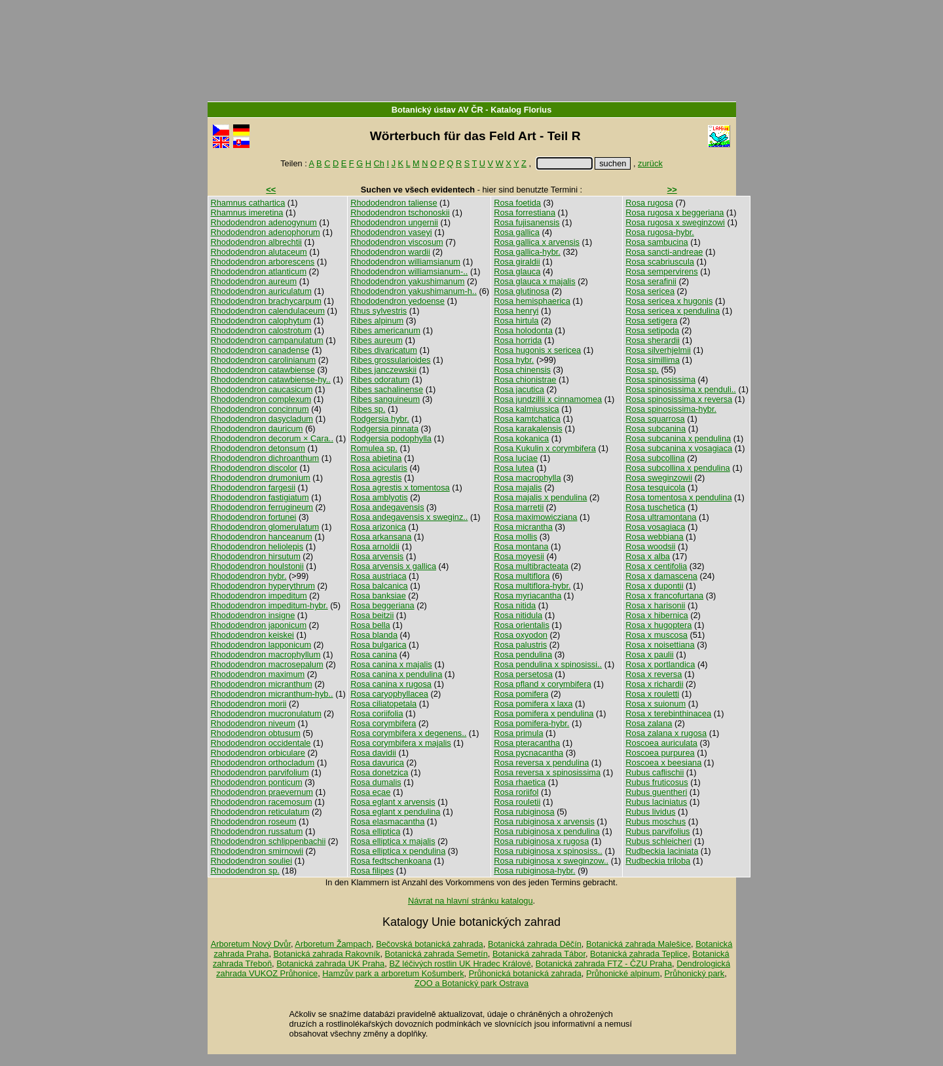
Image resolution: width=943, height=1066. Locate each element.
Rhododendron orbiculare (258, 753)
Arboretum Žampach (333, 944)
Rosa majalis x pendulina (540, 497)
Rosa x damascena (661, 576)
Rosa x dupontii (654, 586)
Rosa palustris (520, 645)
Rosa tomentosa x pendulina (678, 497)
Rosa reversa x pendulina (541, 762)
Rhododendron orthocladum (263, 762)
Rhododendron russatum (257, 831)
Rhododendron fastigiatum (260, 497)
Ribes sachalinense (386, 389)
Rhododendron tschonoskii (400, 212)
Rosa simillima (652, 360)
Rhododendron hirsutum (256, 556)
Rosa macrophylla (527, 478)
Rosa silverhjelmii (658, 350)
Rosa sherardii (652, 340)
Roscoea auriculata (661, 743)
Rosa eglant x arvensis (392, 802)
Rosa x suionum (655, 703)
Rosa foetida (517, 203)
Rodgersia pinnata (384, 428)
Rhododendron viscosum (396, 242)
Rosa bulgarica (378, 645)
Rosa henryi (516, 311)
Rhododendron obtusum (256, 733)
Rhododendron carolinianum (263, 360)
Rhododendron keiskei (252, 635)
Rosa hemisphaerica (532, 301)
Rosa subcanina (655, 428)
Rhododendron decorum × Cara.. (272, 438)
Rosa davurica (377, 762)
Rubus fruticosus (656, 782)
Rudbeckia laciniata (661, 851)
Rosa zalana (648, 723)
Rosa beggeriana (382, 605)
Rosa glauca (517, 271)
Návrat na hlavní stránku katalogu (470, 901)
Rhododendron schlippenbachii (268, 841)
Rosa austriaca (378, 576)
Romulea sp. (374, 448)
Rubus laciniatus (656, 802)
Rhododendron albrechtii (256, 242)
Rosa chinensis (522, 370)
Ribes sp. (367, 409)
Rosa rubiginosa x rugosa (541, 841)
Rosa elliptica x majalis (392, 841)
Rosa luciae (516, 458)
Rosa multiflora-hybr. (532, 586)
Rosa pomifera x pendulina (543, 713)
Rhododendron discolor (254, 468)
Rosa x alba (647, 556)
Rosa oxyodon (520, 635)
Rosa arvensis (376, 556)
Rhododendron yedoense (397, 301)
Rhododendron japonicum (259, 625)
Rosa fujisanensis (526, 222)
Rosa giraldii (517, 261)
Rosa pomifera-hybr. (531, 723)
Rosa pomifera (521, 694)
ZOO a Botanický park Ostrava (471, 983)
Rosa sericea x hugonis (668, 301)
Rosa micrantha (523, 527)
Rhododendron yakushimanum (407, 281)
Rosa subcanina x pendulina (678, 438)
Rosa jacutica (519, 389)
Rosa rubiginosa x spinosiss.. (548, 851)
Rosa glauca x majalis (534, 281)
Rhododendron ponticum (257, 782)
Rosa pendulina (523, 654)
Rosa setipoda (652, 330)
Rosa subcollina (654, 458)
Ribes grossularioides (390, 360)
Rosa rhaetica (519, 782)
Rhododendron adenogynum (264, 222)
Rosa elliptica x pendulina (397, 851)
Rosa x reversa (653, 674)
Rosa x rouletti (652, 694)
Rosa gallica (517, 232)
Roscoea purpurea (659, 753)
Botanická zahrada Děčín (535, 944)
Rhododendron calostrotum (261, 330)
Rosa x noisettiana (659, 645)
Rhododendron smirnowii (257, 851)
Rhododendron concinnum (260, 409)
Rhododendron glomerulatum (265, 527)
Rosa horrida (518, 340)
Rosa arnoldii (374, 546)
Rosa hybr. (514, 360)
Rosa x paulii (649, 654)
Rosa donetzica (379, 772)
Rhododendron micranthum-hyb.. (272, 694)
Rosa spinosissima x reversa (678, 399)
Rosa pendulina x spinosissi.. (548, 664)
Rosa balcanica (379, 586)
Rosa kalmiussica (526, 409)
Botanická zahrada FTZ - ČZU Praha (604, 963)
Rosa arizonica (378, 527)
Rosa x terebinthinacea (668, 713)
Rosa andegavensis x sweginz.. (409, 517)
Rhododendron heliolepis (257, 546)
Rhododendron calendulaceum (268, 311)
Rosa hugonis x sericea (537, 350)
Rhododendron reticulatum (260, 812)
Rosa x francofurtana (664, 595)
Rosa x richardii (654, 684)
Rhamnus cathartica (248, 203)
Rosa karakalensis (528, 428)
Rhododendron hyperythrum (263, 586)
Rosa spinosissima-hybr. (670, 409)
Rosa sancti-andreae (664, 252)
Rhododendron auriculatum (261, 291)
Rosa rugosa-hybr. (659, 232)
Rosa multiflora (521, 576)
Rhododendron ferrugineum (262, 507)
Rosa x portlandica (660, 664)
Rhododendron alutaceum (259, 252)
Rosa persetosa (523, 674)
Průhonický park (695, 973)
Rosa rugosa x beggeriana (674, 212)
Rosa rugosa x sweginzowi (675, 222)
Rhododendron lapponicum (261, 645)
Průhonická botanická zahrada (525, 973)
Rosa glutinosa (521, 291)
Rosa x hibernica (656, 615)
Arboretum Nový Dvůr (251, 944)
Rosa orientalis (521, 625)
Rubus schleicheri (658, 841)
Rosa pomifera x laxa (533, 703)
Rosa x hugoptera (658, 625)
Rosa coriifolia (376, 713)
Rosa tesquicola (655, 487)
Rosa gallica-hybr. (527, 252)
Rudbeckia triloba (657, 861)
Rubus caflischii (654, 772)
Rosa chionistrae (525, 379)
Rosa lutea (514, 468)
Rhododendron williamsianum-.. (409, 271)
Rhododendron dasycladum (262, 419)
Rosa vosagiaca (655, 527)
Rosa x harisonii (655, 605)
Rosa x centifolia (656, 566)
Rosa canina (373, 654)
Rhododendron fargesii (253, 487)
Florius (538, 110)
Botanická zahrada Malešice (638, 944)
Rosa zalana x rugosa (666, 733)
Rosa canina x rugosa (391, 684)
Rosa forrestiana (524, 212)
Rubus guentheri (656, 792)
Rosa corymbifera (383, 723)
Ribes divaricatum (383, 350)
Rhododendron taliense (393, 203)
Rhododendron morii (249, 703)
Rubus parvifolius (657, 831)
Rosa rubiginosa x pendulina (547, 831)
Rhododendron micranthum (261, 684)
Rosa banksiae (378, 595)
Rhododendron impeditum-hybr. (269, 605)
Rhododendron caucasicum (262, 389)
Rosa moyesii (519, 556)
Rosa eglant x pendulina (395, 812)
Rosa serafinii (650, 281)
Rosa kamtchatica (527, 419)
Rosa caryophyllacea (389, 694)
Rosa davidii (373, 753)
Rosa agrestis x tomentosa (400, 487)
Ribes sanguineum (385, 399)
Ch (379, 163)
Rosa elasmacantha (387, 821)
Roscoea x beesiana (663, 762)
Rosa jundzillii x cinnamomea (548, 399)
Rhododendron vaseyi (391, 232)
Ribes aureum (376, 340)
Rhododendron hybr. (249, 576)
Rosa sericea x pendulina (672, 311)
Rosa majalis (518, 487)
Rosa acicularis (378, 468)
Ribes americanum (385, 330)
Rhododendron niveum (253, 723)
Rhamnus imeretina (247, 212)
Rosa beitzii (372, 615)
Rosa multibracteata (531, 566)
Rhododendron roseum (254, 821)
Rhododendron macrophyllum (266, 654)
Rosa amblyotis (378, 497)
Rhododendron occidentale (261, 743)
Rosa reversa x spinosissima (547, 772)
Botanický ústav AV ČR (437, 110)
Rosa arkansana (380, 537)
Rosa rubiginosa (524, 812)
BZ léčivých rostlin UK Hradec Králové (459, 963)
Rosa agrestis (375, 478)
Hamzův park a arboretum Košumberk (393, 973)
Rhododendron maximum (258, 674)
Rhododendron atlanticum (259, 271)
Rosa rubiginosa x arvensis (544, 821)
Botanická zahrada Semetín (436, 954)
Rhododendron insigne (253, 615)
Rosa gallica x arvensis (537, 242)
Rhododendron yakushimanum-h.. (413, 291)
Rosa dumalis (375, 782)
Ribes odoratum (379, 379)
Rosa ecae (370, 792)
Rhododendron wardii (390, 252)
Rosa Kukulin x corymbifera (545, 448)
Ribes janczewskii (383, 370)
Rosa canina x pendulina (396, 674)
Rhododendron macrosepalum (267, 664)
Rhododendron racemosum (261, 802)
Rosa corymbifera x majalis (400, 743)
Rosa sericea (650, 291)
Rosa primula (518, 733)
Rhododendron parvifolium (260, 772)
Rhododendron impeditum (259, 595)
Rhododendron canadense (260, 350)
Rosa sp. (642, 370)
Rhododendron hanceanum (261, 537)
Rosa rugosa (649, 203)
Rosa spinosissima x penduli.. (680, 389)
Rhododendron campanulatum (267, 340)
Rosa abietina (375, 458)
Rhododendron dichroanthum (265, 458)
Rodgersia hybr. (379, 419)
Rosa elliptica (375, 831)
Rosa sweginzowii (658, 478)
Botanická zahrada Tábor (538, 954)
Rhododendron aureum (254, 281)
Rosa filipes (372, 870)
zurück (650, 163)
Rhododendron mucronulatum (266, 713)
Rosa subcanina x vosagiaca (678, 448)
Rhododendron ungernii (394, 222)
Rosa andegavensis (387, 507)
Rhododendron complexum (261, 399)
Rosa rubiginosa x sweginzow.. (551, 861)
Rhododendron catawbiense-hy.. (271, 379)
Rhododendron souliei (252, 861)
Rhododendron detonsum (258, 448)
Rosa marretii (519, 507)
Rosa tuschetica (655, 507)
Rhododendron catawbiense (263, 370)
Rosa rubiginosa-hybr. (534, 870)
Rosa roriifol (516, 792)
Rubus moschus (655, 821)
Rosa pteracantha (527, 743)
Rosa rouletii (517, 802)
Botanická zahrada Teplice (639, 954)
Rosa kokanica (521, 438)
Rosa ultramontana (660, 517)
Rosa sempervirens (661, 271)
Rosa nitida (515, 605)
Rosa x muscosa (656, 635)
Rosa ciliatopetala (383, 703)
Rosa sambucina (656, 242)
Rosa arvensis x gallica (393, 566)
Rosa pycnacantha (528, 753)
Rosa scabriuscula (659, 261)
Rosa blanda (374, 635)
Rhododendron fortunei (254, 517)
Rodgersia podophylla (391, 438)
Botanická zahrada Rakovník (327, 954)
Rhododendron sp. (245, 870)
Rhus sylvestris (378, 311)
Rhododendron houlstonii (257, 566)
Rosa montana (521, 546)
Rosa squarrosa (654, 419)
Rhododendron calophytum (261, 320)
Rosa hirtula (516, 320)
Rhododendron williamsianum (405, 261)
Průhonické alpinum (622, 973)
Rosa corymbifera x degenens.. (408, 733)
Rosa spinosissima (660, 379)
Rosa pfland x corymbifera (542, 684)
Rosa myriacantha (527, 595)
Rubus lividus (650, 812)
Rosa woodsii (650, 546)
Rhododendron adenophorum (265, 232)
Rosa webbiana (654, 537)
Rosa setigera (651, 320)
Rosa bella (370, 625)
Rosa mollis (515, 537)
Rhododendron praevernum (262, 792)
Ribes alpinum (376, 320)
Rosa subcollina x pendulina (677, 468)
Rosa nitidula (518, 615)
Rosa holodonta (523, 330)
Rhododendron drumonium (260, 478)
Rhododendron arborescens (263, 261)
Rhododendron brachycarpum (266, 301)
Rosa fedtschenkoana (391, 861)
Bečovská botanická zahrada (429, 944)
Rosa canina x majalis (391, 664)
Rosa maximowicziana (535, 517)
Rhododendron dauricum (257, 428)
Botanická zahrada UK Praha (330, 963)
